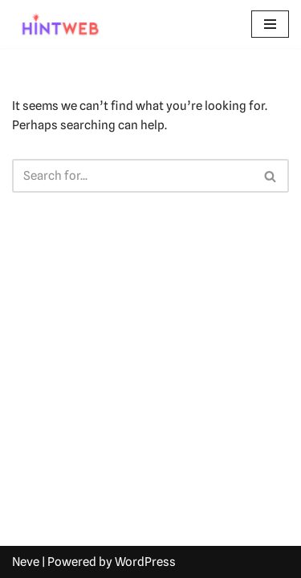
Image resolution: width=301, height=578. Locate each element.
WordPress (145, 562)
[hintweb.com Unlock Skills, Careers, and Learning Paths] (60, 24)
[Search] (132, 176)
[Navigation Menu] (270, 24)
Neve (25, 562)
